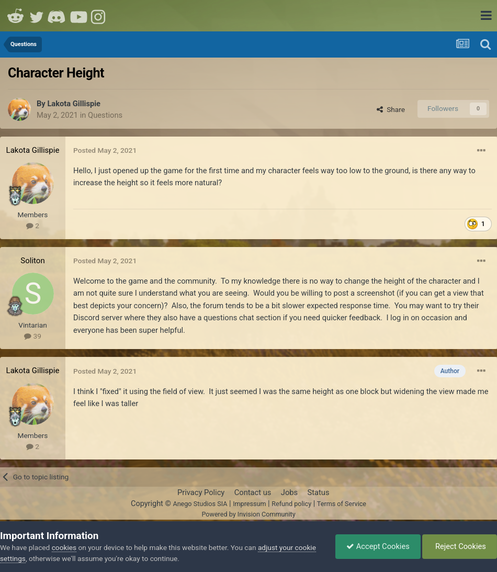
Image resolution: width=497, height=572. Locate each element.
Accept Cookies (378, 546)
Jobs (289, 492)
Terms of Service (341, 504)
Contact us (253, 492)
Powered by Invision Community (248, 514)
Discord (57, 15)
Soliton (32, 260)
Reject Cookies (459, 546)
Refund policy (291, 504)
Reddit (15, 15)
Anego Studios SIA (200, 504)
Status (319, 492)
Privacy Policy (200, 492)
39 (32, 336)
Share (391, 109)
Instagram (99, 15)
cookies (64, 547)
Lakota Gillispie (73, 103)
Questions (105, 115)
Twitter (36, 15)
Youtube (78, 15)
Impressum (249, 504)
